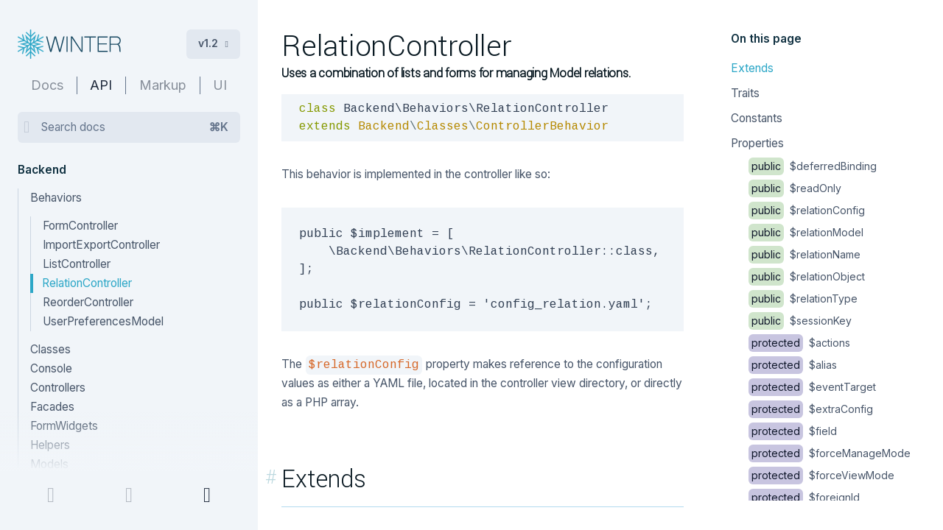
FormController (80, 226)
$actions (799, 342)
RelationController (87, 283)
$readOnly (795, 188)
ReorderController (88, 302)
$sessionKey (800, 320)
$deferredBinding (813, 166)
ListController (77, 264)
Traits (745, 93)
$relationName (804, 254)
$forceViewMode (821, 475)
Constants (756, 118)
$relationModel (806, 232)
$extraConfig (811, 409)
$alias (793, 364)
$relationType (803, 298)
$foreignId (804, 497)
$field (793, 431)
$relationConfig (807, 210)
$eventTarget (812, 387)
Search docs (134, 127)
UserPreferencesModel (103, 321)
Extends (752, 68)
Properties (757, 143)
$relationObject (807, 276)
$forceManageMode (830, 453)
